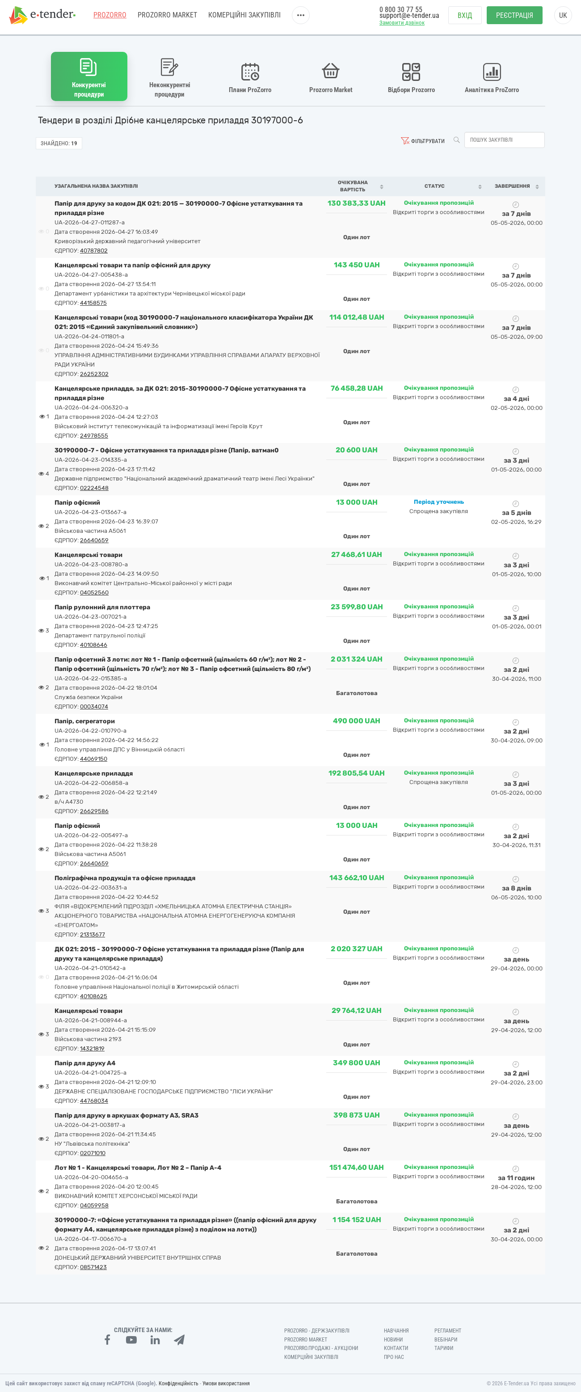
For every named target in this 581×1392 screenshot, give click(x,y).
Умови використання (226, 1382)
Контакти (396, 1347)
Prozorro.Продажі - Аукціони (321, 1347)
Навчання (396, 1329)
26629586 (94, 809)
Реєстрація (514, 18)
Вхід (465, 18)
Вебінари (445, 1338)
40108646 (93, 643)
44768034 (94, 1099)
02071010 (92, 1151)
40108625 (93, 994)
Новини (393, 1338)
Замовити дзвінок (402, 25)
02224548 (94, 486)
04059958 (94, 1204)
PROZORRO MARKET (167, 17)
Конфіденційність (178, 1382)
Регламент (447, 1329)
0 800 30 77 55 (400, 12)
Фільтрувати (428, 140)
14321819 (92, 1047)
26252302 (94, 372)
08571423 (93, 1265)
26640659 (94, 539)
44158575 (93, 301)
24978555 (94, 434)
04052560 (94, 591)
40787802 (94, 249)
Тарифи (443, 1347)
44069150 (93, 757)
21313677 (92, 933)
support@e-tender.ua (409, 18)
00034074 (94, 705)
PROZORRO (109, 17)
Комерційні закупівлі (244, 17)
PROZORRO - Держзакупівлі (316, 1329)
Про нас (394, 1356)
